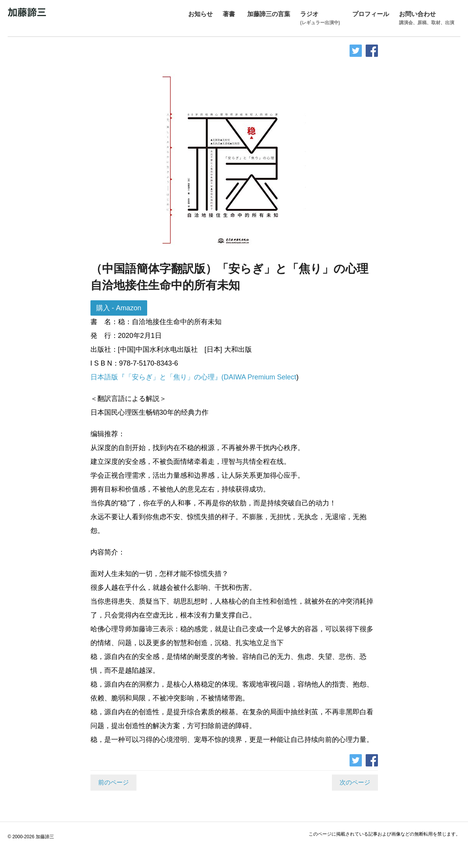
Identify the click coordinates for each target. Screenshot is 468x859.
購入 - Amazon (118, 308)
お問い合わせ (426, 19)
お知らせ (200, 14)
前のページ (113, 782)
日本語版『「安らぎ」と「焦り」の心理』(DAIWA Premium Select (193, 377)
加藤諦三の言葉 (268, 14)
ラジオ (320, 19)
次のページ (355, 782)
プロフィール (370, 14)
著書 (229, 14)
